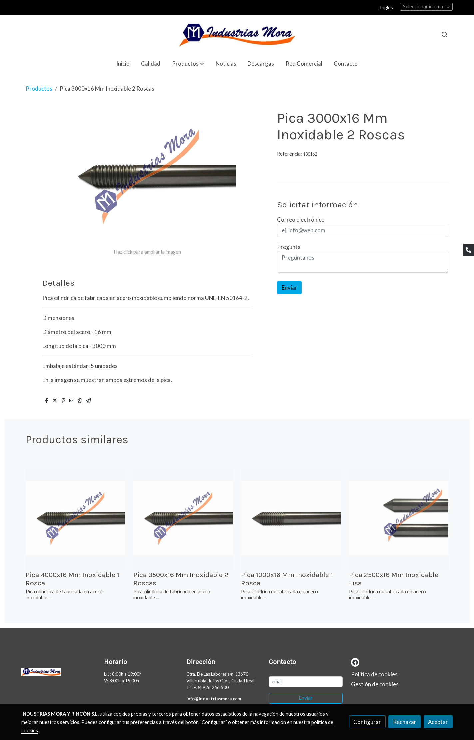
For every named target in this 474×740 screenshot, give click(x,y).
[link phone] (468, 250)
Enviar (289, 287)
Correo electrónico (301, 219)
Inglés (386, 7)
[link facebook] (355, 662)
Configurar (367, 721)
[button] (188, 63)
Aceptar (438, 721)
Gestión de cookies (375, 684)
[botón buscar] (444, 34)
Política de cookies (374, 674)
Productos (39, 88)
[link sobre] (58, 673)
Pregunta (289, 246)
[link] (236, 34)
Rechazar (404, 721)
